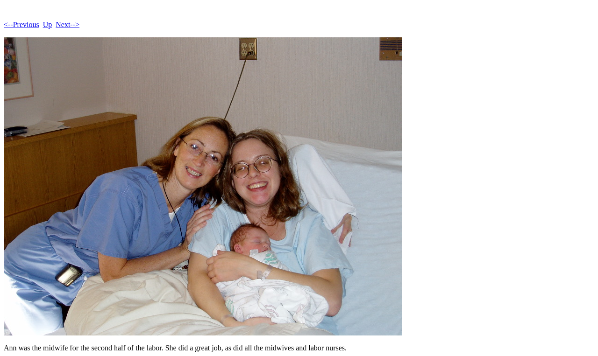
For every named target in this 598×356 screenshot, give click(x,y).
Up (47, 24)
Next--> (67, 24)
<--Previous (21, 24)
